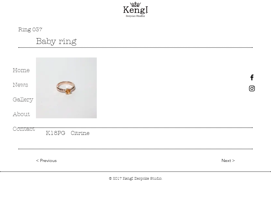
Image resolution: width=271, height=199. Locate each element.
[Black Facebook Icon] (252, 77)
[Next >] (226, 160)
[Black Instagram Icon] (252, 88)
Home (21, 70)
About (21, 114)
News (20, 85)
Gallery (23, 99)
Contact (24, 128)
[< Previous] (46, 160)
